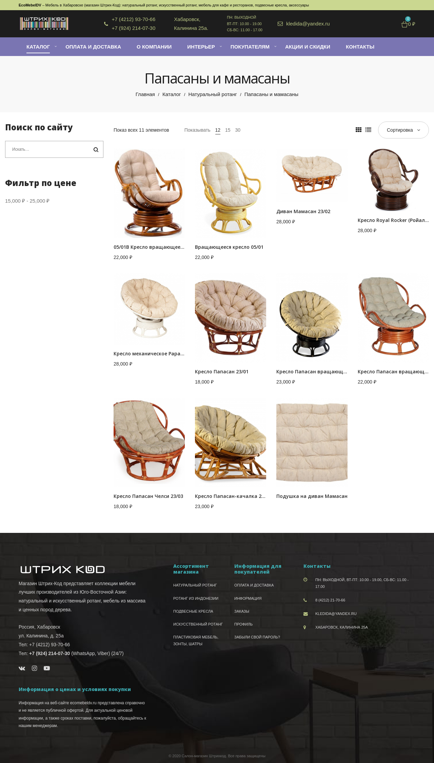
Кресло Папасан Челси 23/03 (148, 496)
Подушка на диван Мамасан (312, 496)
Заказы (241, 611)
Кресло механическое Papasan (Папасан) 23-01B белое (181, 353)
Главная (145, 94)
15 (228, 130)
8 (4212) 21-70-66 (330, 600)
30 (237, 130)
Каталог (171, 94)
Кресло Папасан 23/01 (222, 371)
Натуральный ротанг (212, 94)
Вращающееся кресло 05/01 (229, 247)
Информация (247, 598)
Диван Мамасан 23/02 (303, 211)
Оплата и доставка (254, 585)
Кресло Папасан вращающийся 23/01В (323, 371)
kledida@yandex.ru (336, 614)
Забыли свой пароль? (257, 637)
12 (218, 130)
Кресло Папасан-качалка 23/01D (235, 496)
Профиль (243, 624)
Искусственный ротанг (198, 624)
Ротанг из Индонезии (195, 598)
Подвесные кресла (193, 611)
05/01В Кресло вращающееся (149, 247)
